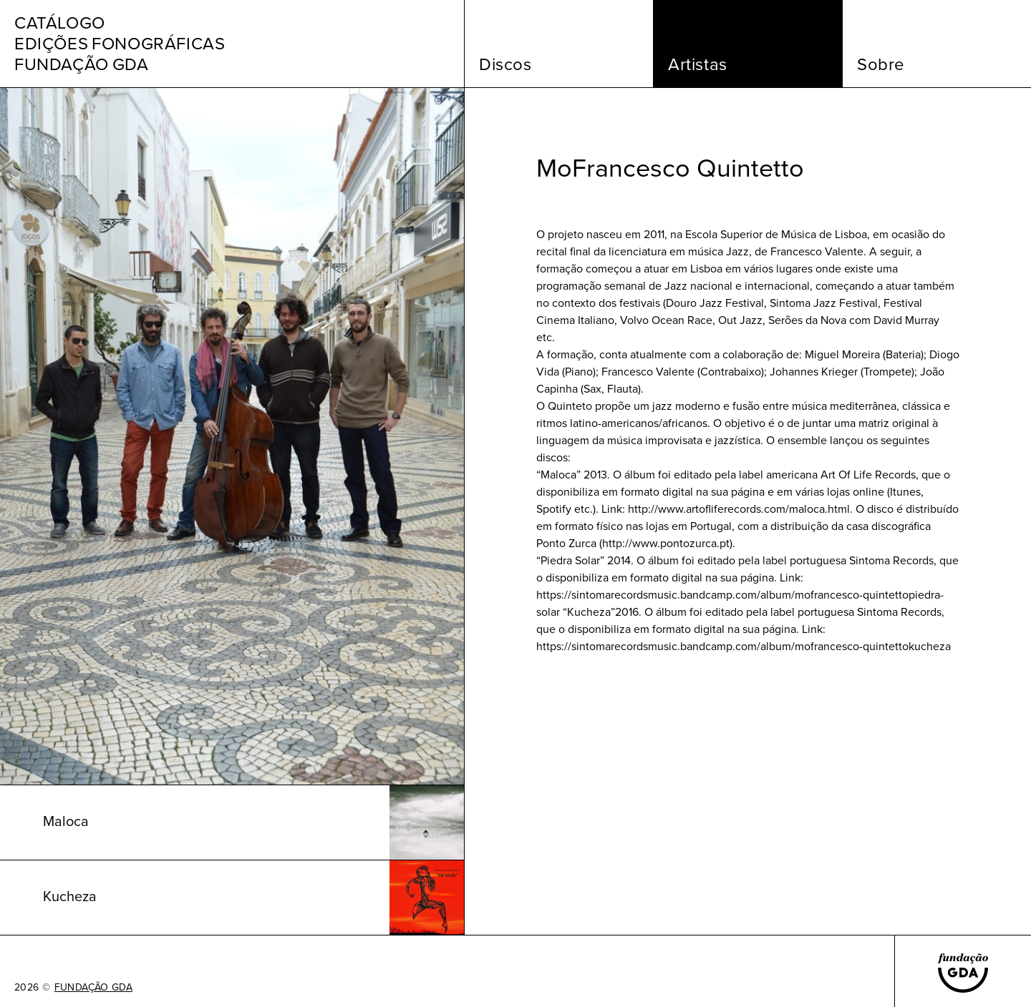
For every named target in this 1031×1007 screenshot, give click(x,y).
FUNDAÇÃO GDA (93, 988)
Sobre (881, 64)
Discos (505, 64)
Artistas (697, 64)
